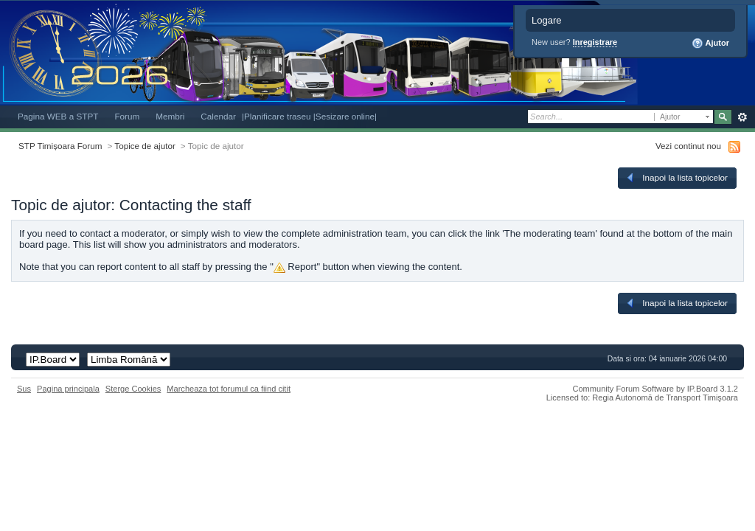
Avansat (742, 117)
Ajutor (710, 43)
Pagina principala (68, 388)
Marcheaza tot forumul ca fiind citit (228, 388)
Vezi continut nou (688, 145)
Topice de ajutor (144, 145)
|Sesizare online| (345, 116)
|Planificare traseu (277, 116)
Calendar (218, 116)
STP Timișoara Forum (60, 145)
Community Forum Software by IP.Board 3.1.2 (655, 388)
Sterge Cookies (133, 388)
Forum (126, 116)
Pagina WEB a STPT (58, 116)
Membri (170, 116)
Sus (24, 388)
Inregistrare (595, 42)
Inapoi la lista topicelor (676, 178)
